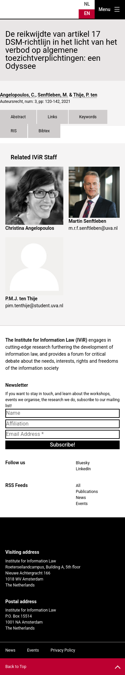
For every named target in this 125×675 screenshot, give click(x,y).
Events (82, 503)
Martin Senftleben (87, 221)
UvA (57, 533)
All (78, 485)
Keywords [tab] (88, 117)
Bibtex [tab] (44, 131)
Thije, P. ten (85, 95)
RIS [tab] (14, 131)
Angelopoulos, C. (17, 95)
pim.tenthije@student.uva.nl (34, 305)
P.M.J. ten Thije (21, 298)
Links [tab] (52, 117)
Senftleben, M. (53, 95)
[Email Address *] (62, 434)
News (81, 497)
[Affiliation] (62, 423)
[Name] (62, 413)
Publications (87, 491)
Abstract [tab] (18, 117)
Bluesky (83, 463)
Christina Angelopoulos (29, 228)
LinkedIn (83, 469)
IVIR (21, 9)
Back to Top (15, 666)
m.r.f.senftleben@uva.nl (93, 228)
